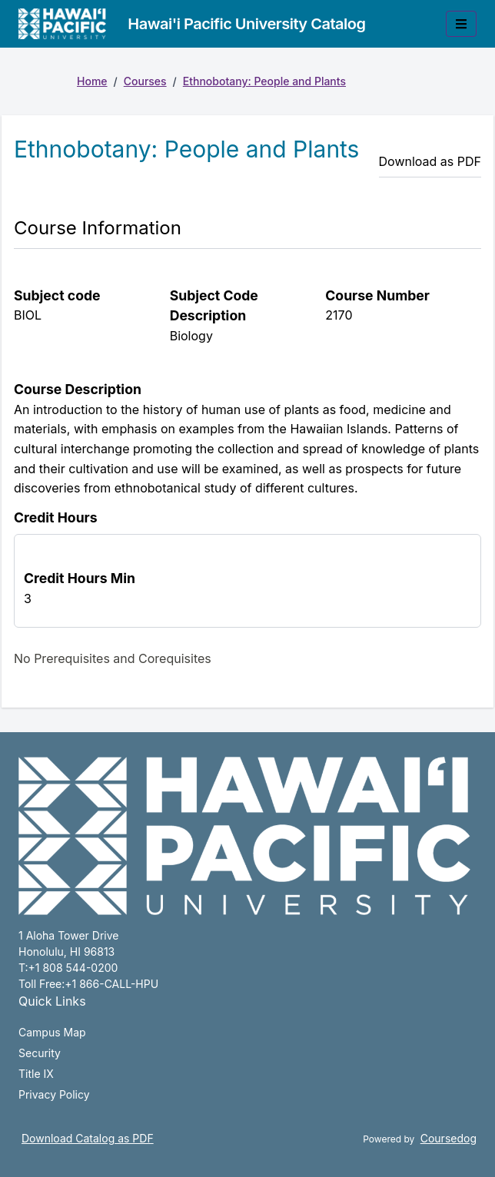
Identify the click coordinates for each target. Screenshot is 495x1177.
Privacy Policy (54, 1094)
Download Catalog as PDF (88, 1138)
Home (92, 81)
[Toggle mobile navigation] (461, 24)
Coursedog (448, 1138)
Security (39, 1052)
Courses (145, 81)
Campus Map (52, 1032)
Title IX (36, 1073)
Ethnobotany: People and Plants (264, 81)
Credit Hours (56, 517)
